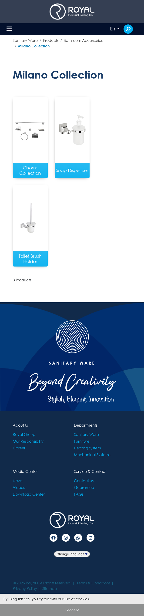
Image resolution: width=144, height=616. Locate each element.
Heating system (87, 447)
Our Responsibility (28, 441)
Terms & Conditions (93, 582)
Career (19, 447)
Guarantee (84, 487)
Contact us (84, 480)
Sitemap (49, 588)
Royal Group (24, 434)
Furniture (81, 441)
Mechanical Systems (92, 454)
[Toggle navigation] (9, 29)
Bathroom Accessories (83, 40)
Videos (19, 487)
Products (50, 40)
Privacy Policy (25, 588)
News (17, 480)
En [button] (113, 29)
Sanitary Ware (25, 40)
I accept (72, 610)
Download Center (29, 494)
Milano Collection (34, 46)
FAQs (78, 494)
